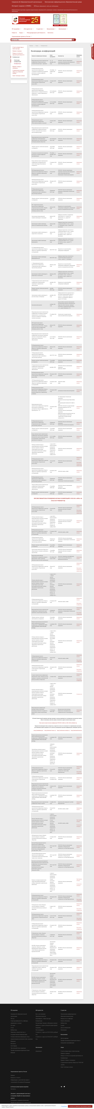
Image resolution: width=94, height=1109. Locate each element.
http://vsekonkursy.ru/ (38, 730)
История (13, 1025)
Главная (31, 45)
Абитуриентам (28, 29)
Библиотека (14, 1030)
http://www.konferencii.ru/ (76, 730)
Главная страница (16, 51)
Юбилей (13, 1052)
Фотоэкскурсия (40, 1030)
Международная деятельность (36, 33)
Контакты (50, 33)
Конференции (16, 57)
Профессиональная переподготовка (20, 1050)
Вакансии (13, 1041)
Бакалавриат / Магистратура (43, 1018)
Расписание (64, 1030)
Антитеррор (14, 1046)
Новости (14, 33)
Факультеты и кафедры (67, 1018)
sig (30, 1102)
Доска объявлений (65, 1027)
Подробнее (64, 1106)
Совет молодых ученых (18, 75)
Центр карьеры (64, 1038)
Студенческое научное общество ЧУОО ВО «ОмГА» (18, 72)
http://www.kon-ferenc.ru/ (50, 730)
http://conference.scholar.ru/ (63, 730)
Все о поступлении (40, 1014)
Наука (21, 33)
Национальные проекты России (21, 36)
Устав (12, 1027)
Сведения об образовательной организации (27, 2)
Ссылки (62, 1025)
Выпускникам (50, 29)
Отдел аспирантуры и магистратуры (18, 47)
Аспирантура (39, 1021)
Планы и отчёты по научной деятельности (18, 53)
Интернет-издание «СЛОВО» (21, 6)
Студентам (39, 29)
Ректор (12, 1018)
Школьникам (62, 29)
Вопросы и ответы (15, 1077)
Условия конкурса (80, 694)
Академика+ (39, 1051)
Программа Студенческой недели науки (80, 464)
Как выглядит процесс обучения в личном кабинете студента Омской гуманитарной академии (46, 1025)
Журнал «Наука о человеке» (16, 67)
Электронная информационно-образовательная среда (63, 2)
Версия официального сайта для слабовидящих (46, 6)
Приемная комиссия (41, 1016)
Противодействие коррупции (18, 1048)
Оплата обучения (65, 1021)
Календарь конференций (17, 60)
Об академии (16, 29)
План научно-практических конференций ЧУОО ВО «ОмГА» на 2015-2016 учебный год (58, 722)
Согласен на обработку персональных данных (80, 1106)
